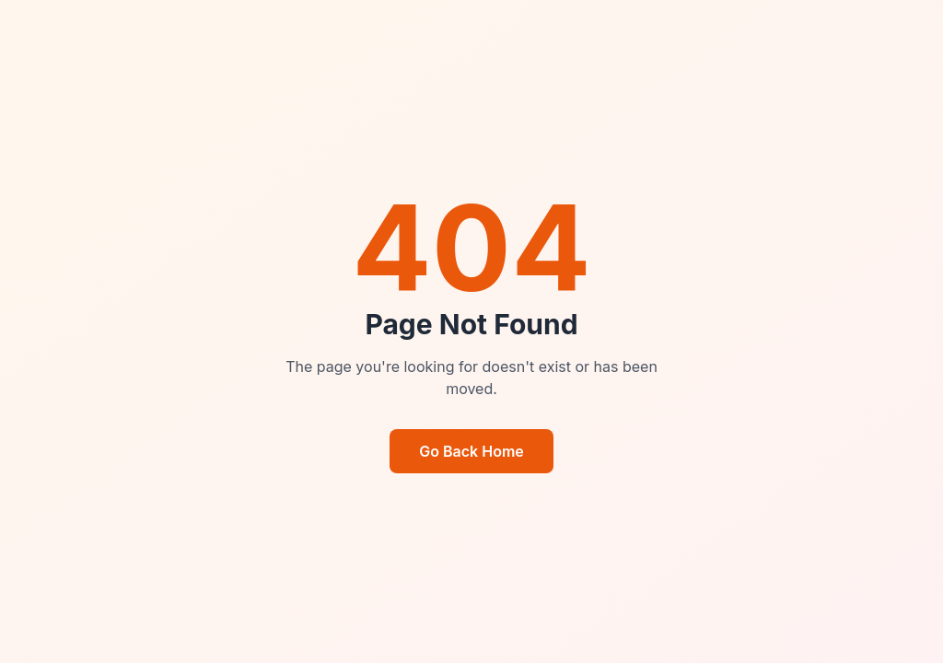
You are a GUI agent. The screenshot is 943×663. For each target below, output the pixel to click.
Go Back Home (471, 451)
